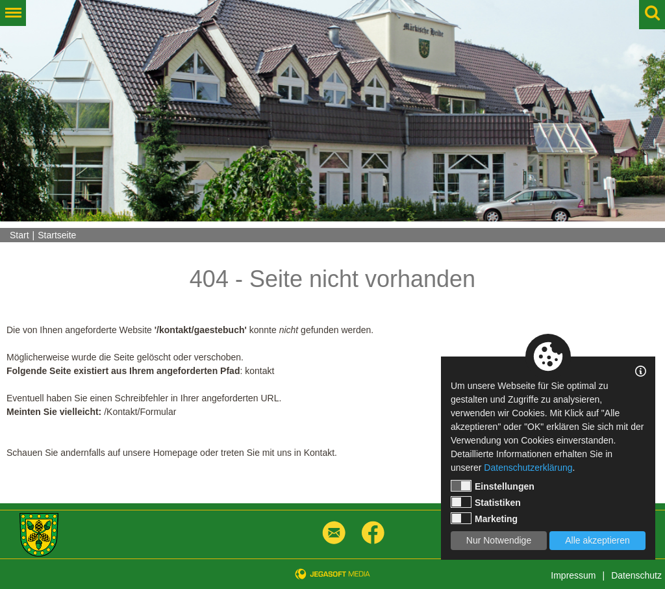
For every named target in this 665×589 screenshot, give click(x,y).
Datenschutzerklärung (528, 467)
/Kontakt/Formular (140, 412)
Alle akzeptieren (597, 540)
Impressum (573, 575)
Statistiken (486, 502)
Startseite (57, 235)
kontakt (259, 371)
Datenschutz (636, 575)
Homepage (175, 452)
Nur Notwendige (498, 540)
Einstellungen (492, 486)
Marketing (484, 518)
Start (19, 235)
